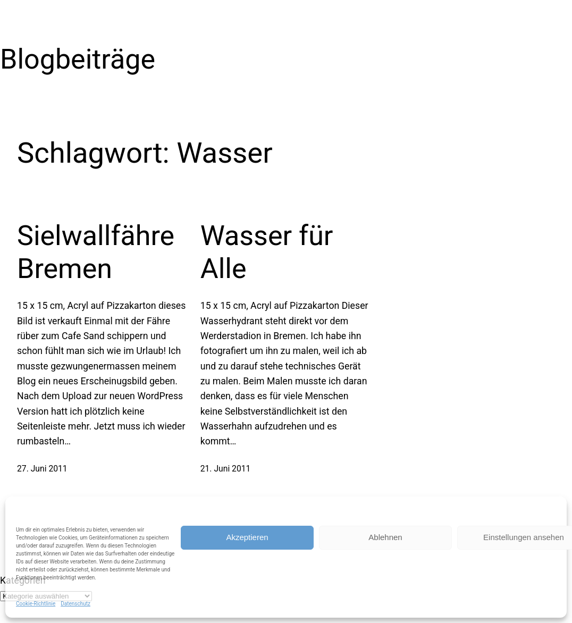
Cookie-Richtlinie (35, 604)
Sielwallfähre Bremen (95, 252)
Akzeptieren (247, 537)
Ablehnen (385, 537)
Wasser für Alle (266, 252)
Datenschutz (75, 604)
